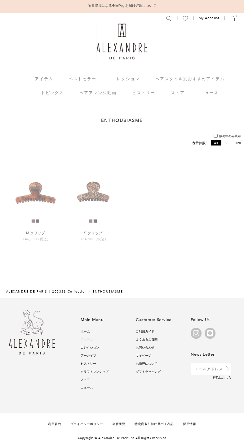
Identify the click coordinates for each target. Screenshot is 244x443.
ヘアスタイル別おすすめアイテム (190, 78)
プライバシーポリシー (86, 423)
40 (216, 142)
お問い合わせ (145, 347)
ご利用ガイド (145, 331)
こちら (226, 377)
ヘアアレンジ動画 (98, 92)
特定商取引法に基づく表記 (154, 423)
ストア (178, 92)
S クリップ (93, 233)
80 (226, 142)
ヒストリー (143, 92)
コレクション (90, 347)
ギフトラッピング (148, 371)
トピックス (52, 92)
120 (238, 142)
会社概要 (118, 423)
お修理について (146, 363)
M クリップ (35, 233)
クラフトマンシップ (95, 371)
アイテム (87, 339)
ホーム (85, 331)
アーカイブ (88, 355)
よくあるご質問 (146, 339)
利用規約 (54, 423)
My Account (209, 18)
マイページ (143, 355)
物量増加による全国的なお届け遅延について (122, 5)
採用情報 (189, 423)
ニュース (209, 92)
